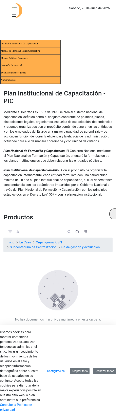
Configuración (56, 371)
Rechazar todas (104, 371)
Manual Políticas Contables (14, 58)
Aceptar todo (80, 371)
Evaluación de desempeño (13, 72)
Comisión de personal (11, 65)
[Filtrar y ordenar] (10, 231)
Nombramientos (8, 80)
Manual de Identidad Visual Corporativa (20, 50)
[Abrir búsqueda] (69, 231)
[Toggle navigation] (14, 14)
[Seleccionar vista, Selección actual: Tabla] (85, 231)
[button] (18, 231)
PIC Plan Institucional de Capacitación (19, 43)
